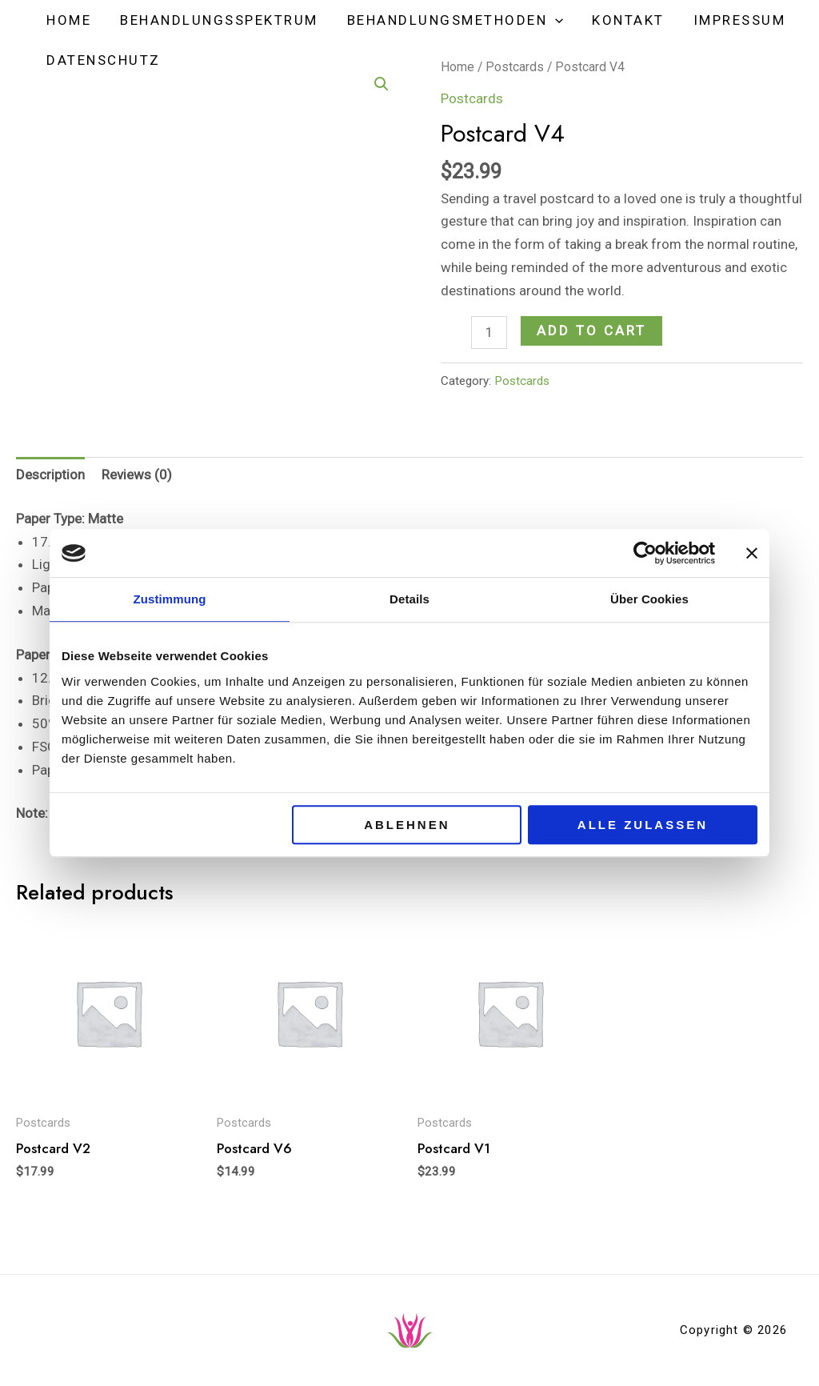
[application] (551, 20)
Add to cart (591, 330)
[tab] (50, 475)
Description (50, 475)
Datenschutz (103, 60)
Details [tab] (409, 599)
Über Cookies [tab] (649, 599)
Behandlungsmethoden (451, 20)
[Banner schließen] (751, 553)
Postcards (521, 381)
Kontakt (622, 20)
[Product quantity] (489, 332)
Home (68, 20)
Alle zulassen (642, 824)
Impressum (732, 20)
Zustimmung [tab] (170, 599)
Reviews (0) (137, 475)
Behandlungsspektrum (217, 20)
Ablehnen (406, 824)
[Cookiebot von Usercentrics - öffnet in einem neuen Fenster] (645, 553)
